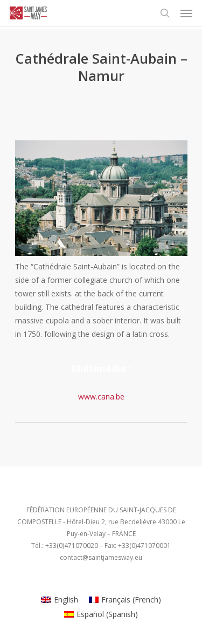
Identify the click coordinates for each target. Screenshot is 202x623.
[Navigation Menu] (186, 13)
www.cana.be (101, 396)
